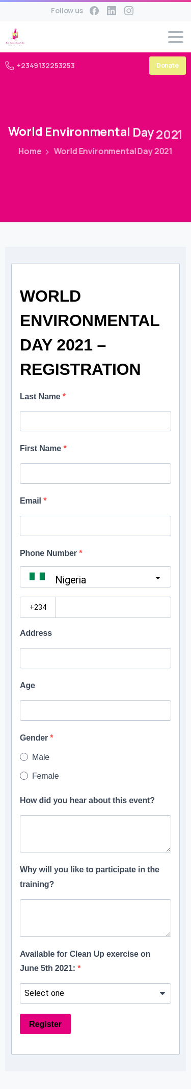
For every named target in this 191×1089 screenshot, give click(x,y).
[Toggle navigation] (176, 37)
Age (27, 685)
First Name (41, 448)
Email (31, 500)
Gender (35, 737)
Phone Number (49, 553)
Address (36, 633)
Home (28, 151)
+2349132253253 (40, 65)
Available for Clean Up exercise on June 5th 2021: (85, 961)
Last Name (41, 396)
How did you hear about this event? (87, 800)
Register (45, 1024)
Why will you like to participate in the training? (89, 877)
